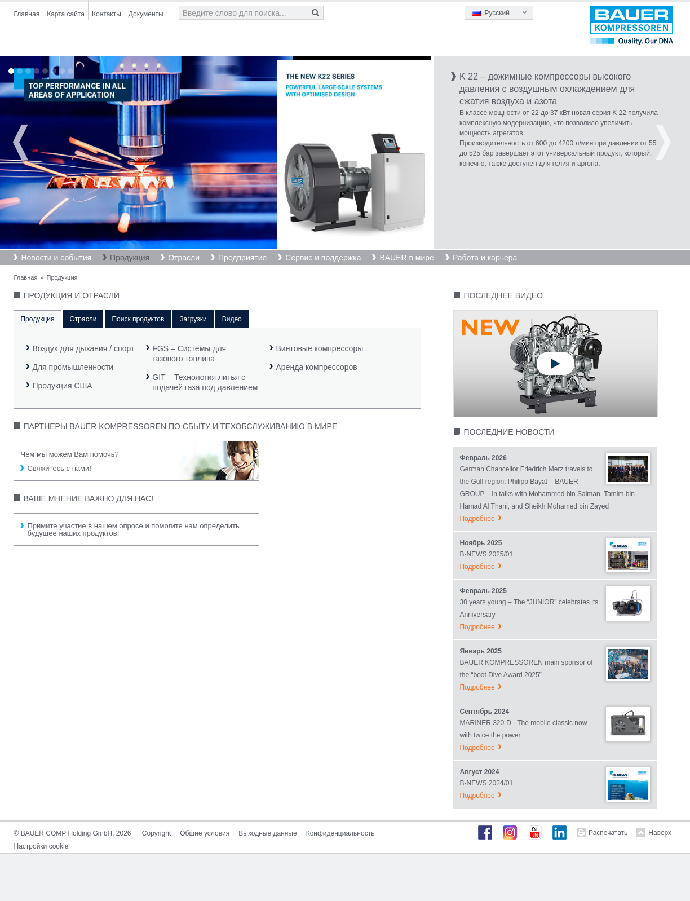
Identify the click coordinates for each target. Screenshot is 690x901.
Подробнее (476, 519)
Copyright (156, 833)
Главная (26, 14)
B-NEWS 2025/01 (486, 554)
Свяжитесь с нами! (59, 468)
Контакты (106, 14)
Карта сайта (66, 14)
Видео (232, 319)
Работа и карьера (485, 257)
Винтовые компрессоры (319, 348)
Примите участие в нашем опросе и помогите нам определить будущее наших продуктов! (133, 529)
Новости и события (56, 257)
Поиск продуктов (138, 319)
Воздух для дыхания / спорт (83, 348)
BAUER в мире (406, 257)
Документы (146, 14)
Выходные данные (267, 833)
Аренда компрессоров (316, 367)
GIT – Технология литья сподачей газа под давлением (205, 382)
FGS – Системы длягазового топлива (189, 353)
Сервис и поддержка (323, 257)
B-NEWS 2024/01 (486, 783)
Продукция (129, 257)
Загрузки (192, 319)
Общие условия (204, 833)
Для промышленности (72, 367)
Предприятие (242, 257)
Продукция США (62, 385)
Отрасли (184, 257)
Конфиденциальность (340, 833)
